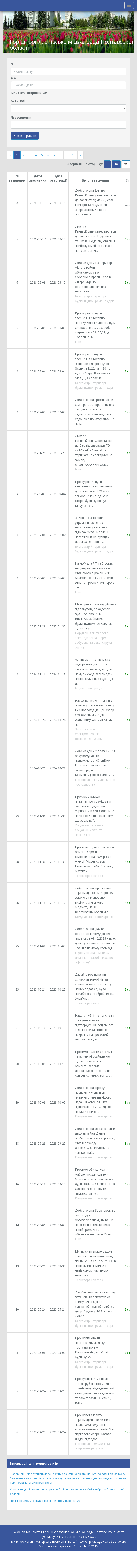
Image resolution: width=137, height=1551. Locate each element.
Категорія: (19, 101)
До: (13, 78)
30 (126, 164)
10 (73, 155)
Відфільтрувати (25, 136)
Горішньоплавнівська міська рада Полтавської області (71, 45)
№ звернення (21, 117)
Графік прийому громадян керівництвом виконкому (45, 1501)
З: (12, 64)
